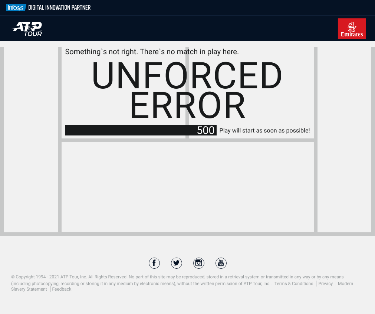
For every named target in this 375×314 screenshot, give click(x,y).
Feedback (62, 289)
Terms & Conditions (294, 284)
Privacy (326, 284)
